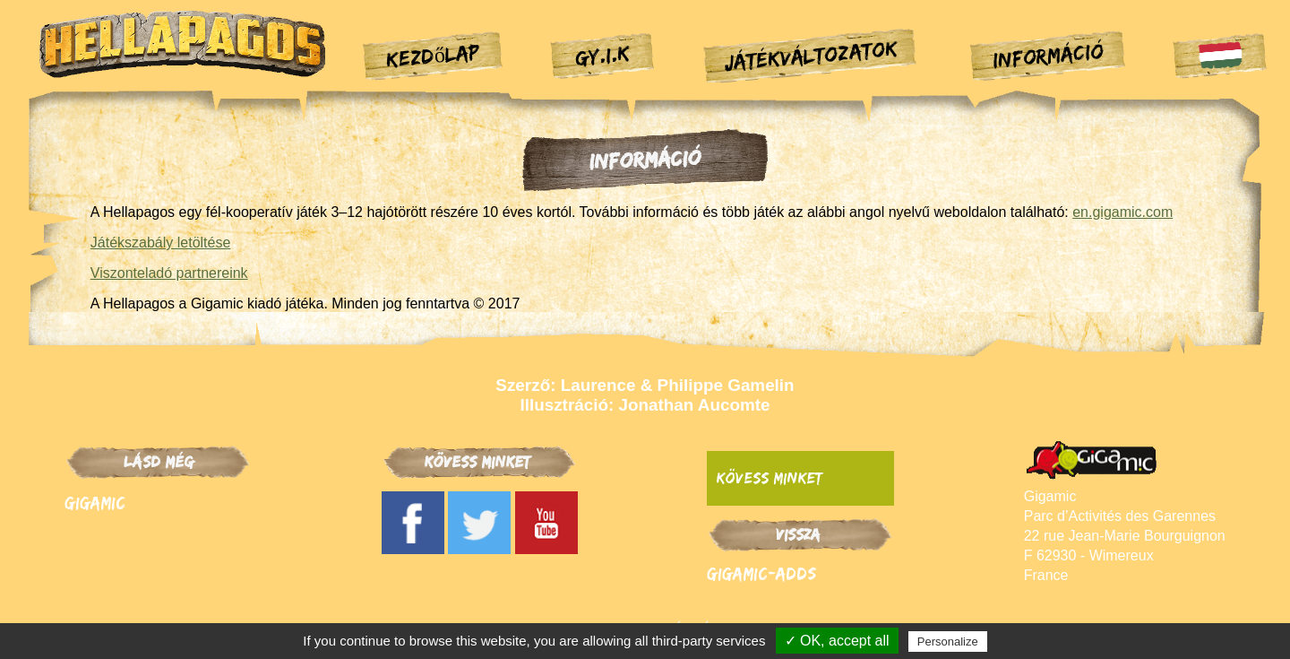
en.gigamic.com (1122, 212)
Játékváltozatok (811, 54)
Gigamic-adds (761, 573)
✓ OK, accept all (837, 640)
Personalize (947, 641)
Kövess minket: (771, 478)
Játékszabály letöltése (160, 242)
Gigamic (94, 502)
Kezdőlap (433, 55)
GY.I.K (602, 54)
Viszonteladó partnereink (169, 273)
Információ (1048, 56)
